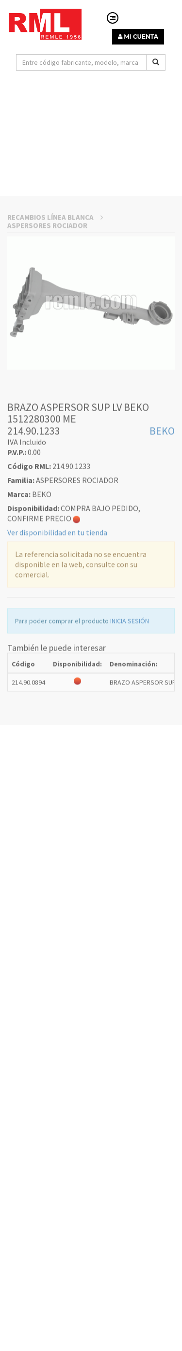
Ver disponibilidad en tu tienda (57, 604)
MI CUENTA (138, 36)
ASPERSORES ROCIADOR (47, 296)
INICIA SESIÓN (129, 692)
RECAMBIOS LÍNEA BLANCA (55, 288)
